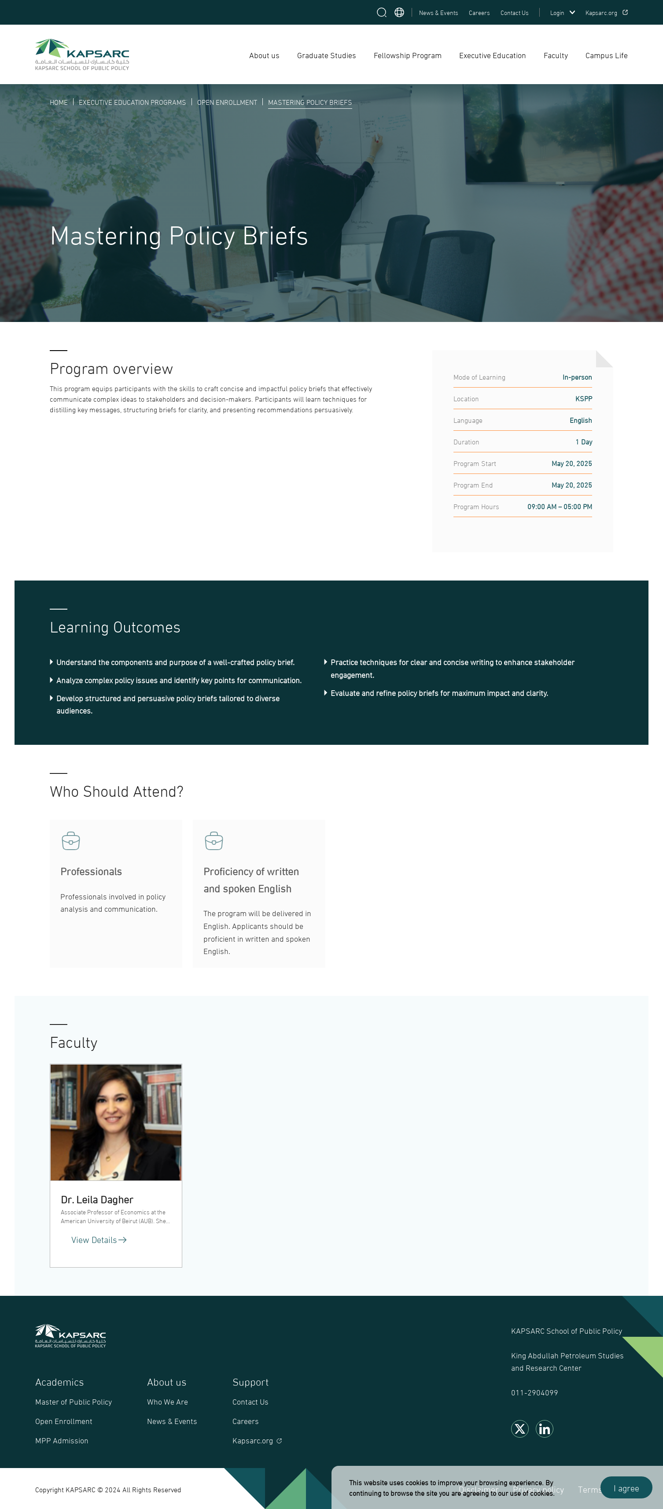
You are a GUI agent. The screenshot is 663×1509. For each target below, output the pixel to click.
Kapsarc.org (607, 12)
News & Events (438, 12)
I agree (626, 1487)
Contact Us (515, 12)
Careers (479, 12)
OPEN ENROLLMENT (227, 101)
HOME (59, 101)
